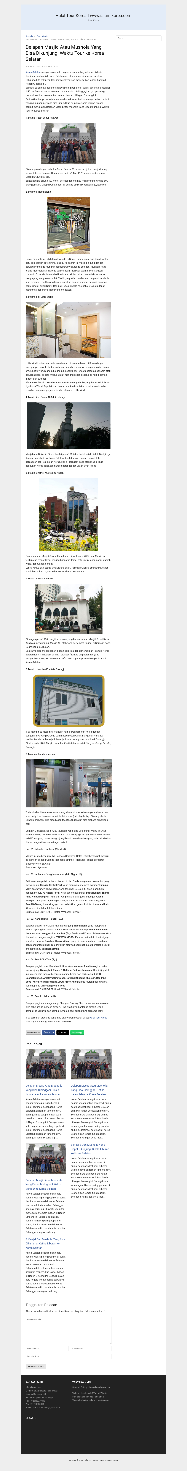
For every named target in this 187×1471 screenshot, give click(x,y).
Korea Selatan (33, 72)
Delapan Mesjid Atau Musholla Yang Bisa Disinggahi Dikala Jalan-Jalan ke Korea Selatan (44, 1090)
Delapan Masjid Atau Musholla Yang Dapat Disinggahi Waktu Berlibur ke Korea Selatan (44, 1184)
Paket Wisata (42, 36)
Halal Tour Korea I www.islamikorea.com (93, 15)
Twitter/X (63, 1032)
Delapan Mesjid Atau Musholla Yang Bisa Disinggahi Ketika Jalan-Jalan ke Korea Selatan (89, 1090)
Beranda (29, 36)
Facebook (49, 1032)
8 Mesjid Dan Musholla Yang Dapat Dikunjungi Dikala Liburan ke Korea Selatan (90, 1149)
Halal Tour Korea (98, 1017)
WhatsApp (77, 1032)
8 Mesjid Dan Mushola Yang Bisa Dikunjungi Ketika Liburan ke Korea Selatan (45, 1244)
